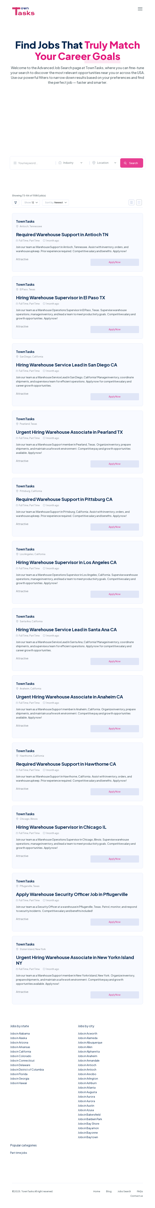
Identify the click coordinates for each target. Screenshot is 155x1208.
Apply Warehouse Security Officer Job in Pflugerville (72, 894)
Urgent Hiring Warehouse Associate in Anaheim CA (69, 696)
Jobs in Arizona (19, 1042)
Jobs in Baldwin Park (90, 1119)
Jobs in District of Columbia (27, 1069)
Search (133, 163)
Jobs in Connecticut (22, 1060)
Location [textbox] (103, 162)
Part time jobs (18, 1152)
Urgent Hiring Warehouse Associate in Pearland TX (69, 432)
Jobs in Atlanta (87, 1087)
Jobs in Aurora (86, 1096)
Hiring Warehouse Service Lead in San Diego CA (66, 364)
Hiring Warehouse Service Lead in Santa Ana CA (66, 629)
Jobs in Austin (86, 1105)
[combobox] (71, 162)
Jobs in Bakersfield (89, 1114)
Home (96, 1191)
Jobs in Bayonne (88, 1132)
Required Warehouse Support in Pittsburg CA (64, 499)
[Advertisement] (77, 120)
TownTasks (25, 221)
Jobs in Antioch (87, 1065)
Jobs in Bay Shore (88, 1123)
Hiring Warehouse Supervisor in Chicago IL (61, 827)
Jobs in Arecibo (87, 1074)
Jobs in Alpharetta (89, 1051)
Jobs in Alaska (18, 1038)
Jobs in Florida (18, 1074)
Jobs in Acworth (87, 1033)
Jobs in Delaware (20, 1065)
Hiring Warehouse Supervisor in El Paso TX (60, 297)
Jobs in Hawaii (18, 1083)
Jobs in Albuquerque (90, 1042)
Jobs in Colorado (20, 1056)
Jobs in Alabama (20, 1033)
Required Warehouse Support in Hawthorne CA (66, 764)
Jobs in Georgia (19, 1078)
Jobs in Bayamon (88, 1128)
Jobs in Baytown (88, 1137)
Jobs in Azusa (86, 1110)
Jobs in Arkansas (20, 1047)
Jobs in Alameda (87, 1038)
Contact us (136, 1195)
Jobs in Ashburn (87, 1083)
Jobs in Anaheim (87, 1056)
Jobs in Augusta (87, 1092)
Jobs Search (124, 1191)
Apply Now (115, 262)
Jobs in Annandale (89, 1060)
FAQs (140, 1191)
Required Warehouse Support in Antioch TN (62, 234)
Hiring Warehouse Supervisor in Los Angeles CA (66, 562)
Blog (109, 1191)
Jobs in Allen (85, 1047)
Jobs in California (20, 1051)
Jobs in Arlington (88, 1078)
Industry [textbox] (68, 162)
